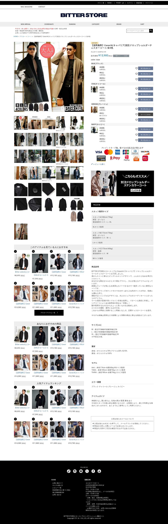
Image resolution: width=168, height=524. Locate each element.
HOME (16, 36)
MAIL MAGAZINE (26, 7)
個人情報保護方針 (58, 492)
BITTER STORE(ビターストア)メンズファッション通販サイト (84, 516)
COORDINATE (49, 24)
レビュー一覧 (56, 488)
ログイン (130, 3)
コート (29, 36)
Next (81, 77)
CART (142, 24)
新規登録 (139, 3)
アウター (23, 36)
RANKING (72, 24)
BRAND (119, 24)
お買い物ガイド (57, 483)
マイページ (149, 3)
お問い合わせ (56, 495)
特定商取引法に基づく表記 (61, 490)
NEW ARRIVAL (26, 24)
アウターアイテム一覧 (48, 313)
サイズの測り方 (57, 485)
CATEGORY (95, 24)
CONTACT (41, 7)
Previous (16, 77)
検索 (151, 31)
